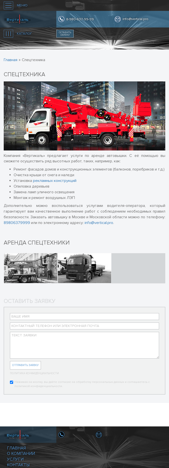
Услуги (15, 459)
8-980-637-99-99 (80, 19)
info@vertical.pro (135, 19)
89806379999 (17, 222)
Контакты (18, 465)
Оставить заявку (65, 33)
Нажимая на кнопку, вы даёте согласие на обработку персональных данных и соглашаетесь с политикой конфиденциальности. (80, 384)
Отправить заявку (25, 365)
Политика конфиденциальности (34, 373)
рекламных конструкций (54, 180)
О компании (21, 453)
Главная (16, 448)
